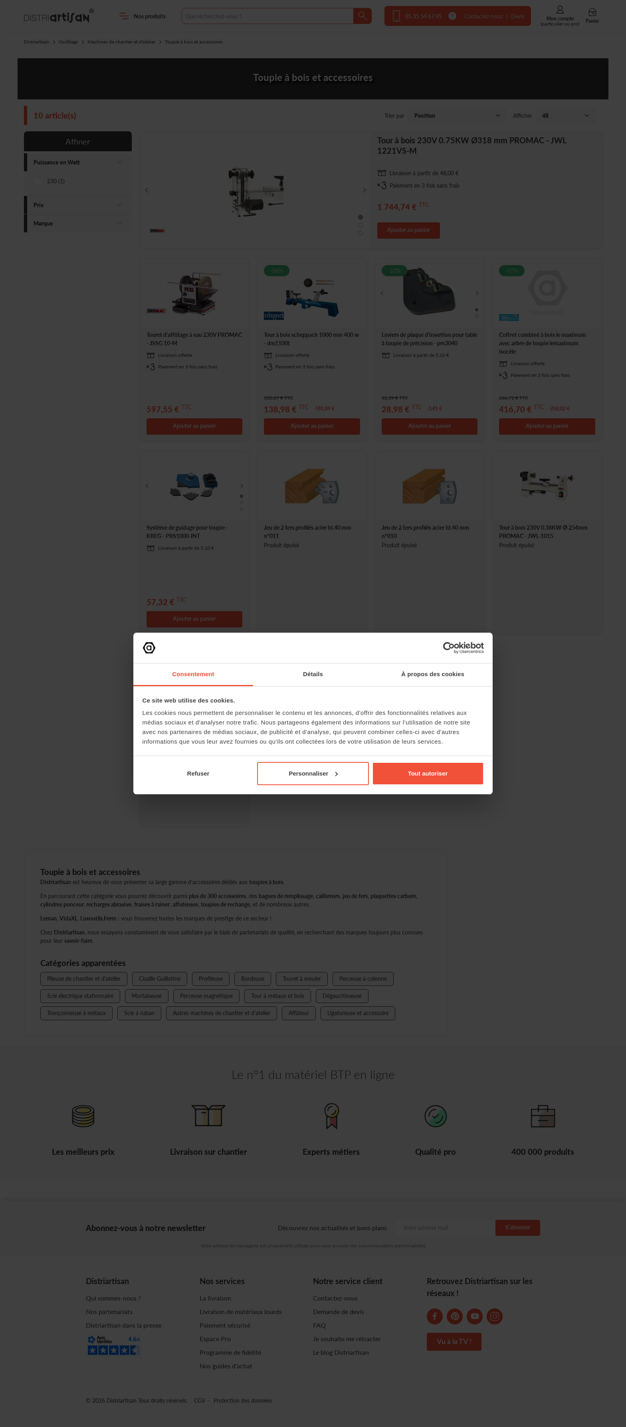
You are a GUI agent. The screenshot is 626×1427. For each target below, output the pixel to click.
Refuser (198, 773)
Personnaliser (313, 773)
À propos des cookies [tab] (432, 674)
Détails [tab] (313, 674)
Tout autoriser (428, 773)
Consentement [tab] (193, 674)
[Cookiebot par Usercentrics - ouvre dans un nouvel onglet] (449, 648)
